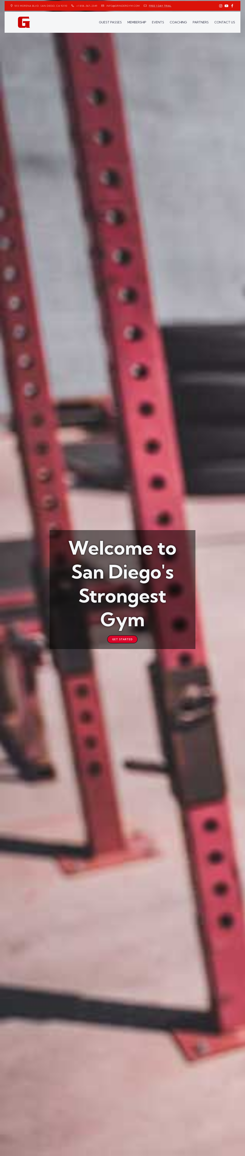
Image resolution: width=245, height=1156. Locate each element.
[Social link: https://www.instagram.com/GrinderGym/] (221, 6)
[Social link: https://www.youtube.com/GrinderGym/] (226, 6)
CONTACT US (224, 22)
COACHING (178, 22)
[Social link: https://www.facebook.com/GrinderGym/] (232, 6)
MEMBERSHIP (136, 22)
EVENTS (158, 22)
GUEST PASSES (110, 22)
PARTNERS (201, 22)
